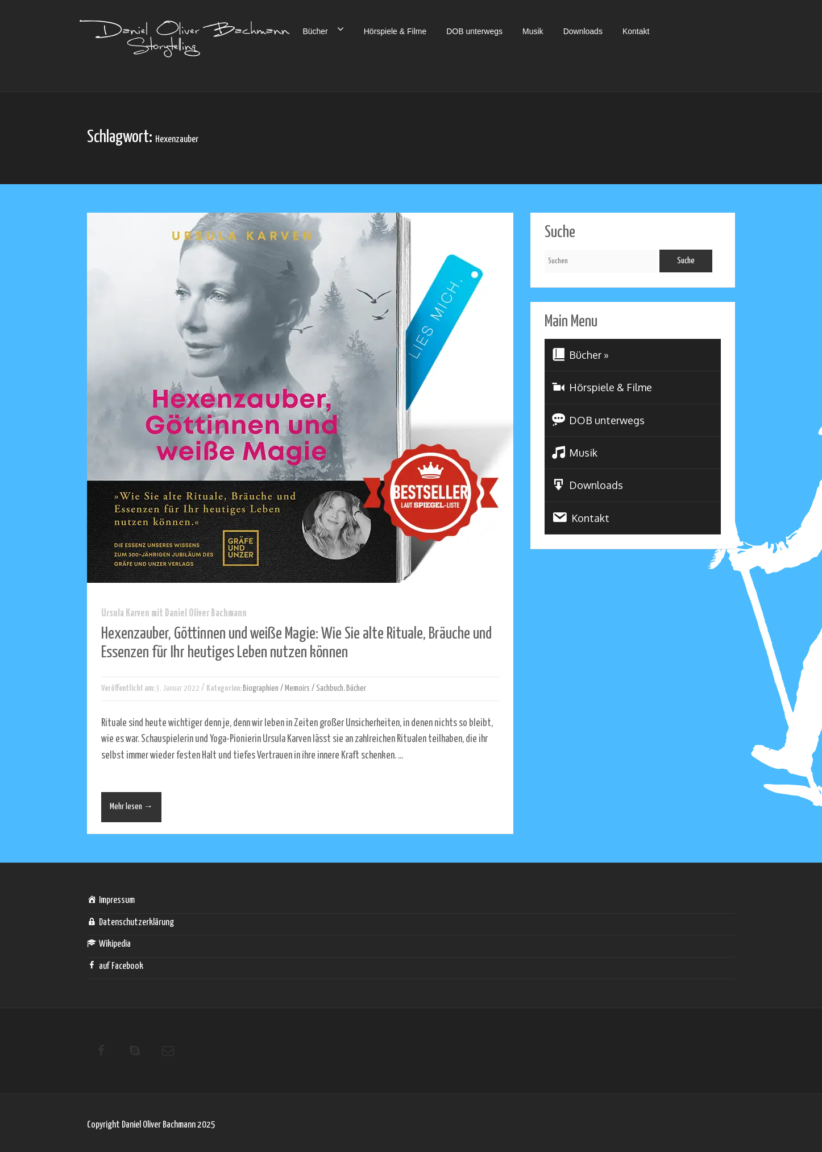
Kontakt (635, 31)
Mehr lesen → (131, 806)
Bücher (322, 29)
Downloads (583, 31)
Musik (532, 31)
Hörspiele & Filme (395, 31)
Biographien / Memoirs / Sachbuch (293, 688)
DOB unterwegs (474, 31)
